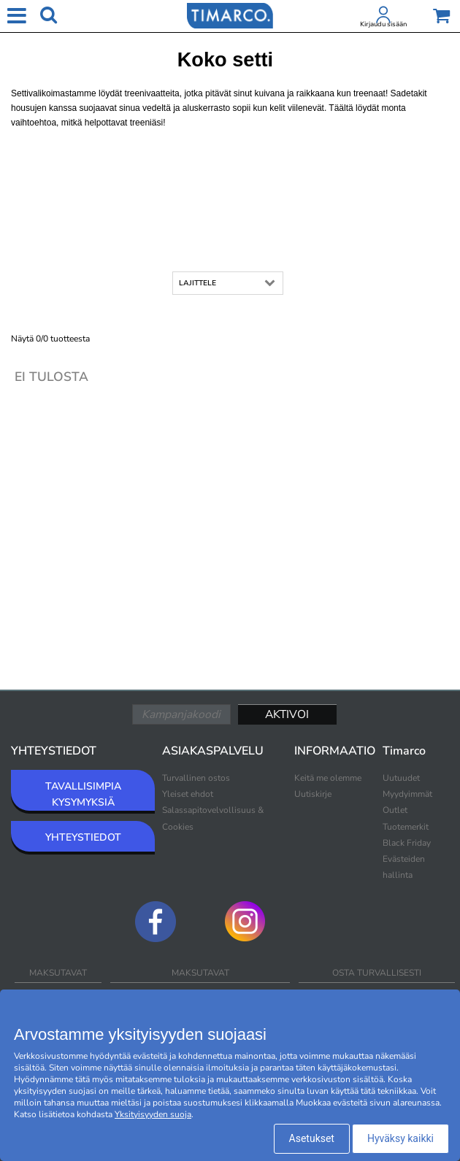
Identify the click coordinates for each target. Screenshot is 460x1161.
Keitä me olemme (327, 778)
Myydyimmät (407, 794)
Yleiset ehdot (187, 794)
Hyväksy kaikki (400, 1138)
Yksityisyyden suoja (153, 1114)
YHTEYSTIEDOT (83, 837)
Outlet (395, 810)
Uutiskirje (312, 794)
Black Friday (407, 843)
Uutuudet (401, 778)
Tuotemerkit (406, 827)
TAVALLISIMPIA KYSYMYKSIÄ (83, 794)
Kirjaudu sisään (383, 24)
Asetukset (311, 1138)
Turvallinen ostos (196, 778)
